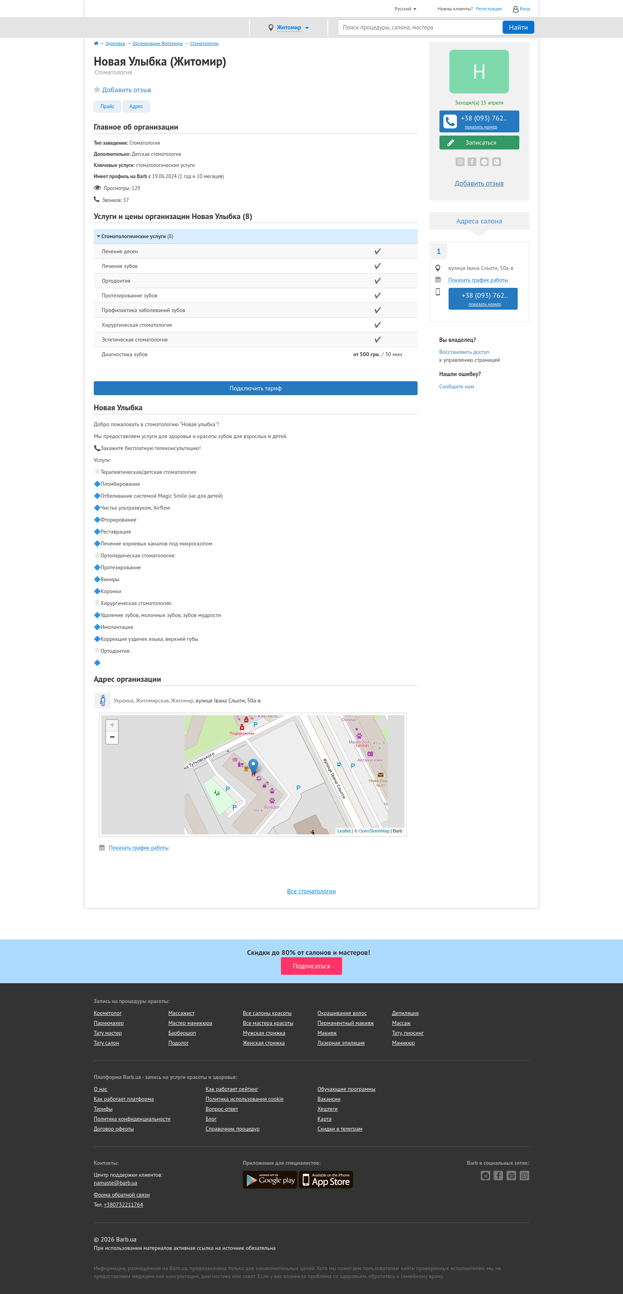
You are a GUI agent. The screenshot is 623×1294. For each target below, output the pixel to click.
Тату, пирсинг (408, 1032)
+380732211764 (123, 1204)
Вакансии (329, 1098)
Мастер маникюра (190, 1022)
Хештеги (327, 1108)
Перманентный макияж (345, 1022)
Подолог (178, 1042)
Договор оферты (114, 1128)
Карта (324, 1118)
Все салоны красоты (267, 1013)
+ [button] (112, 726)
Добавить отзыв (126, 89)
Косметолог (108, 1013)
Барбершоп (182, 1032)
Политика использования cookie (245, 1098)
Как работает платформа (124, 1098)
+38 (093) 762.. (480, 121)
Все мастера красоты (268, 1022)
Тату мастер (108, 1032)
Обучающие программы (346, 1088)
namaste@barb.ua (115, 1182)
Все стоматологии (311, 891)
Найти (518, 27)
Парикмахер (109, 1022)
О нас (100, 1088)
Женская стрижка (264, 1042)
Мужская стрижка (264, 1032)
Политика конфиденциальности (132, 1118)
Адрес (136, 106)
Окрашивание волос (342, 1013)
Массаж (401, 1022)
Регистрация (489, 8)
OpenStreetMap (374, 830)
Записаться (472, 142)
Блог (211, 1118)
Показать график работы (138, 848)
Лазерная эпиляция (341, 1042)
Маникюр (403, 1042)
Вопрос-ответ (222, 1108)
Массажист (181, 1013)
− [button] (112, 738)
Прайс (107, 106)
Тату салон (106, 1042)
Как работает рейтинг (232, 1088)
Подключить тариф (255, 388)
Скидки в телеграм (339, 1128)
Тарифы (103, 1108)
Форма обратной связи (122, 1194)
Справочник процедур (233, 1128)
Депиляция (405, 1013)
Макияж (327, 1032)
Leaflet (343, 830)
